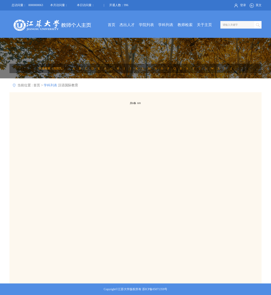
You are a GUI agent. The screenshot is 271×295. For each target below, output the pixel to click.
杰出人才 (127, 25)
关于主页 (204, 25)
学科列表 (165, 25)
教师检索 (185, 25)
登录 (239, 5)
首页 (111, 25)
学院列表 (146, 25)
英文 (255, 5)
